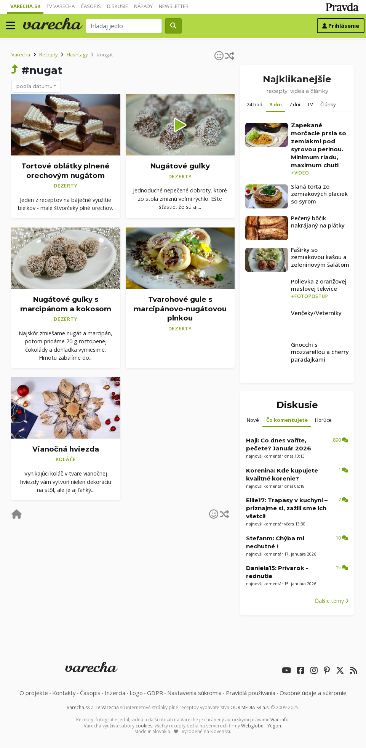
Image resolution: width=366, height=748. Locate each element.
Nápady (143, 6)
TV (310, 104)
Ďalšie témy (332, 600)
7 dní (294, 104)
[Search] (124, 26)
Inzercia (115, 693)
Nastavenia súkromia (194, 693)
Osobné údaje (313, 693)
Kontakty (64, 693)
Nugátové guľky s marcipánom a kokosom (65, 304)
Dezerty (65, 185)
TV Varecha (60, 6)
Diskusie (117, 6)
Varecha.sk (25, 6)
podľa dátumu (34, 86)
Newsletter (174, 6)
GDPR (155, 693)
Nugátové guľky (180, 166)
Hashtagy (77, 54)
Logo (136, 693)
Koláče (66, 459)
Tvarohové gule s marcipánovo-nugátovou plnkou (180, 308)
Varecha (20, 54)
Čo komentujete (287, 419)
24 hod (254, 104)
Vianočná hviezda (65, 449)
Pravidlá (250, 693)
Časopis (91, 6)
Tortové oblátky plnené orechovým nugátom (65, 171)
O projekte (33, 693)
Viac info (279, 719)
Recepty (48, 54)
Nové (253, 419)
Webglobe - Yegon (261, 725)
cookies (144, 725)
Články (328, 104)
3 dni (276, 104)
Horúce (323, 419)
